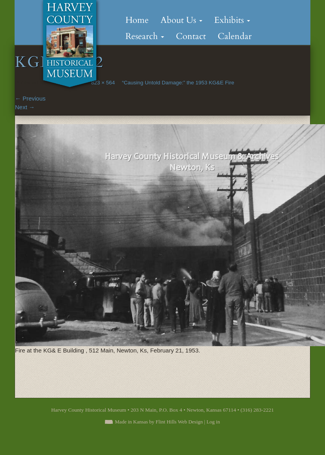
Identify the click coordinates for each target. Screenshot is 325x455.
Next (25, 107)
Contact (191, 36)
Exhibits (232, 20)
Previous (30, 98)
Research (144, 36)
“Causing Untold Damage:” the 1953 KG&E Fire (178, 83)
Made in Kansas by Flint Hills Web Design (159, 422)
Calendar (235, 36)
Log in (213, 422)
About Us (181, 20)
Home (137, 20)
